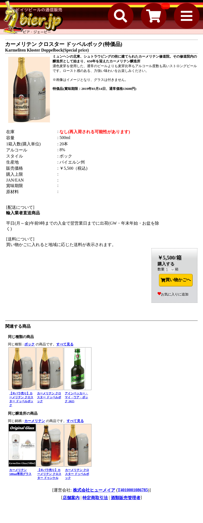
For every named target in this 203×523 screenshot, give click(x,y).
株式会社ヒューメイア (94, 490)
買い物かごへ (176, 279)
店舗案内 (71, 498)
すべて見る (64, 344)
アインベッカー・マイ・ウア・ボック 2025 (76, 397)
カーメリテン (34, 421)
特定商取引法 (95, 498)
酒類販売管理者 (125, 498)
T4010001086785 (133, 490)
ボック (29, 344)
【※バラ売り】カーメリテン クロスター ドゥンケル (49, 473)
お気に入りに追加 (173, 294)
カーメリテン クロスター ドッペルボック (49, 397)
